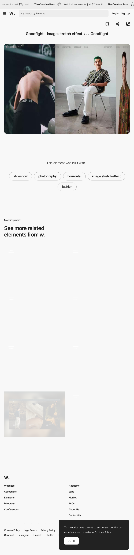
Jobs (71, 491)
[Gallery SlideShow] (99, 364)
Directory (9, 503)
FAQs (72, 503)
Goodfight (99, 34)
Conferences (11, 509)
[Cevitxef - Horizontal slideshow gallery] (99, 315)
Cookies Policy (12, 530)
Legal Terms (30, 530)
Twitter (50, 535)
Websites (9, 485)
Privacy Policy (48, 530)
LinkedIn (38, 535)
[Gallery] (34, 414)
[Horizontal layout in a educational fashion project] (34, 266)
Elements (9, 497)
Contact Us (75, 515)
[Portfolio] (99, 414)
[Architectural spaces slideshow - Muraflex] (99, 266)
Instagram (24, 535)
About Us (74, 509)
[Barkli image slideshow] (34, 315)
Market (73, 497)
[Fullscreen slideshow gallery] (34, 364)
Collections (10, 491)
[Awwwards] (12, 13)
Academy (74, 485)
